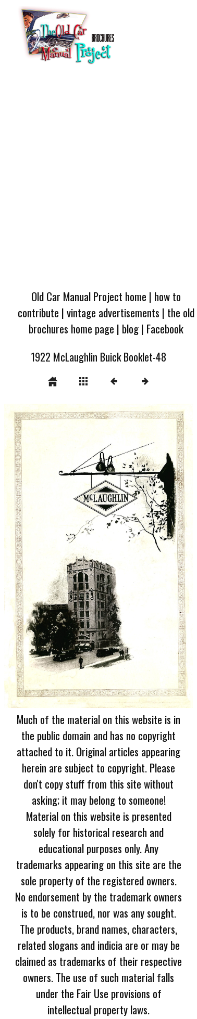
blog (130, 328)
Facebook (164, 328)
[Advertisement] (97, 180)
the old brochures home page (111, 320)
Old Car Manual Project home (88, 296)
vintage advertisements (113, 312)
